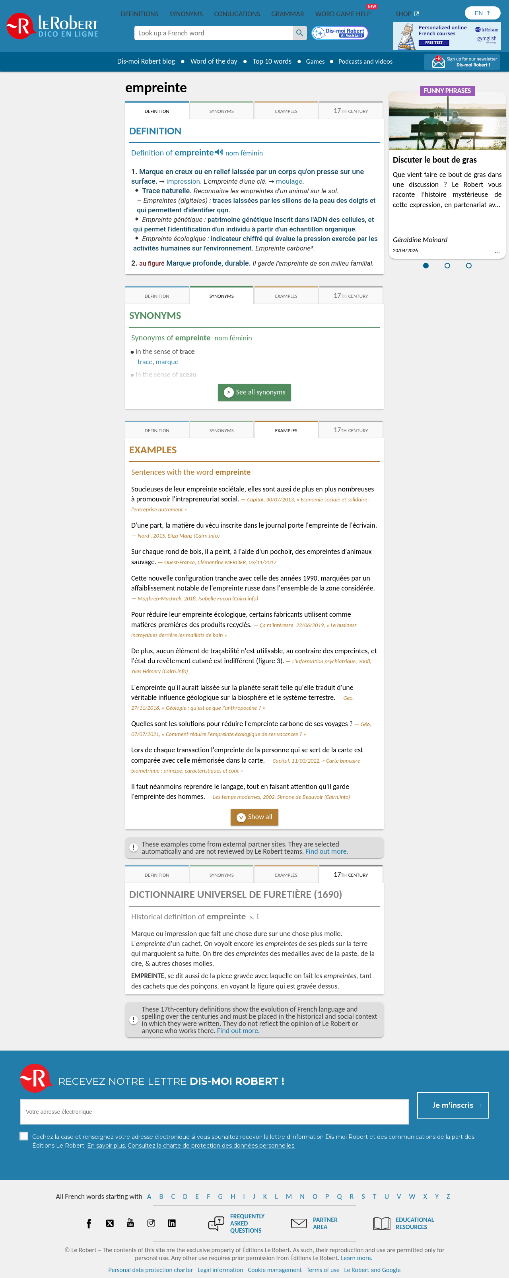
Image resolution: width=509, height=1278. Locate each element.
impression (183, 181)
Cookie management (275, 1270)
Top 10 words (267, 61)
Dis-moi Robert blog (141, 61)
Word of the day (209, 61)
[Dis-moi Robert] (341, 34)
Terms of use (323, 1270)
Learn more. (356, 1258)
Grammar (287, 14)
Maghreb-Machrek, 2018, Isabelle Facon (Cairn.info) (198, 598)
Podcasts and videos (367, 61)
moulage (289, 181)
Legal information (220, 1270)
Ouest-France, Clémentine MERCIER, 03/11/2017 (220, 562)
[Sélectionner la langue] (483, 12)
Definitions (139, 14)
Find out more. (326, 851)
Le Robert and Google (372, 1270)
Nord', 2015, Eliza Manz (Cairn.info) (179, 535)
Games (312, 61)
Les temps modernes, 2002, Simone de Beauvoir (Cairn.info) (281, 796)
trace (145, 361)
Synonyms (186, 14)
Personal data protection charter (151, 1270)
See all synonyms (261, 392)
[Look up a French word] (300, 33)
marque (167, 361)
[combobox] (213, 33)
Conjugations (237, 14)
